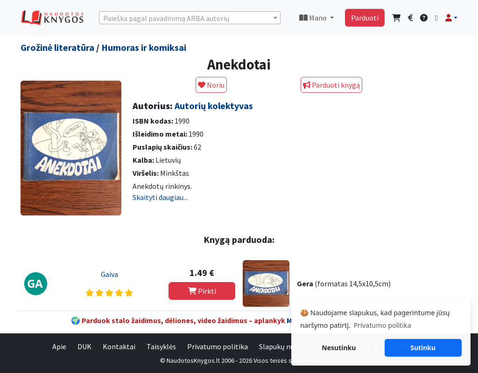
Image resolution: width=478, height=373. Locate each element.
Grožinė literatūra (57, 47)
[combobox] (190, 17)
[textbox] (189, 18)
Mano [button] (313, 17)
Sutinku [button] (423, 347)
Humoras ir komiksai (143, 47)
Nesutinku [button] (339, 347)
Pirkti (202, 291)
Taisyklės (161, 346)
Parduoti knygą (331, 85)
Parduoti (365, 17)
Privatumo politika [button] (382, 325)
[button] (451, 17)
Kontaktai (119, 346)
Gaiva (109, 274)
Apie (59, 346)
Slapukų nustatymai (291, 346)
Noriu (211, 85)
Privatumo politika (217, 346)
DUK (84, 346)
